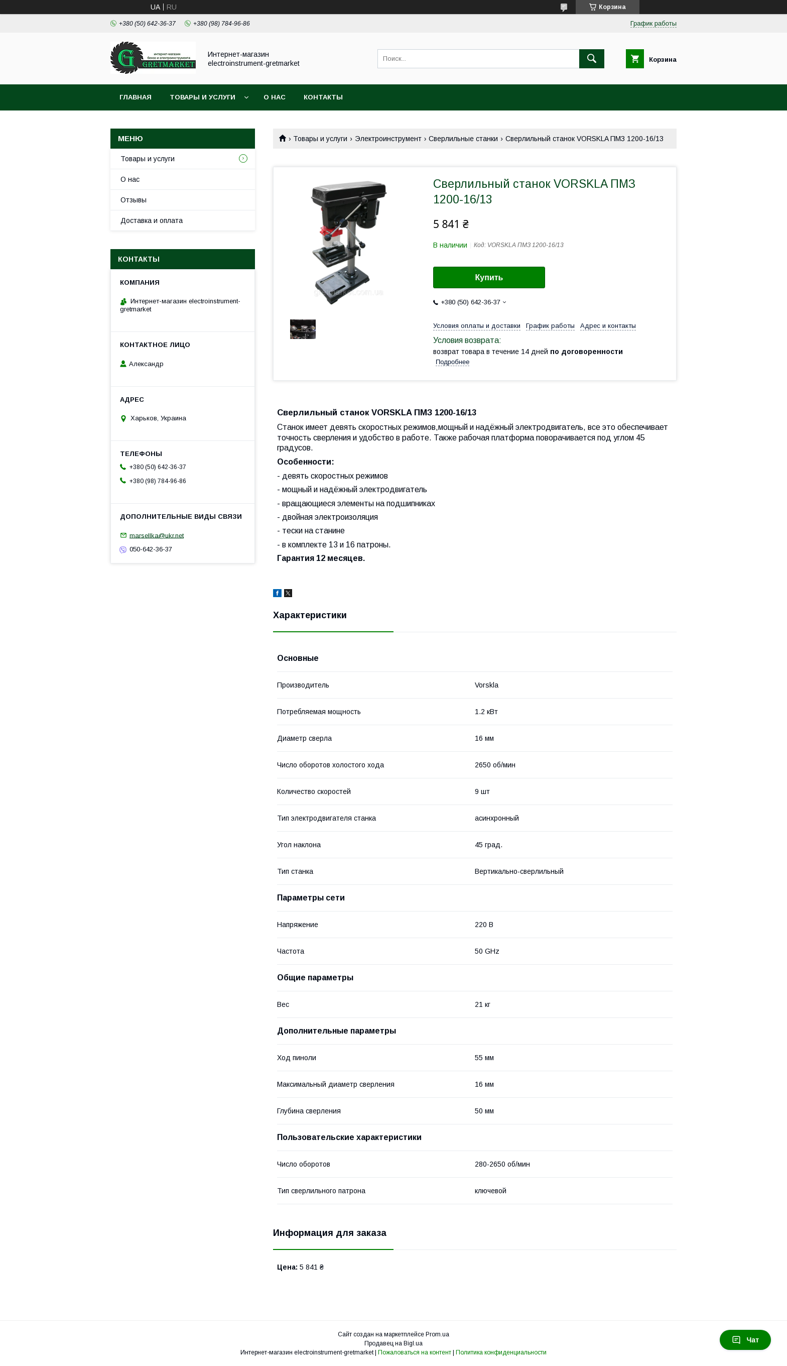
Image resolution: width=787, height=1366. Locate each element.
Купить (489, 277)
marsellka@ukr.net (156, 535)
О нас (275, 97)
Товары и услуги (202, 97)
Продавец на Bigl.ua (393, 1343)
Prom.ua (437, 1334)
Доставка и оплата (151, 220)
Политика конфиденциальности (501, 1352)
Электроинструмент (388, 139)
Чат (745, 1339)
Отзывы (133, 200)
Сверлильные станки (463, 139)
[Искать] (591, 58)
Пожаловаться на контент (414, 1352)
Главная (135, 97)
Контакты (323, 97)
